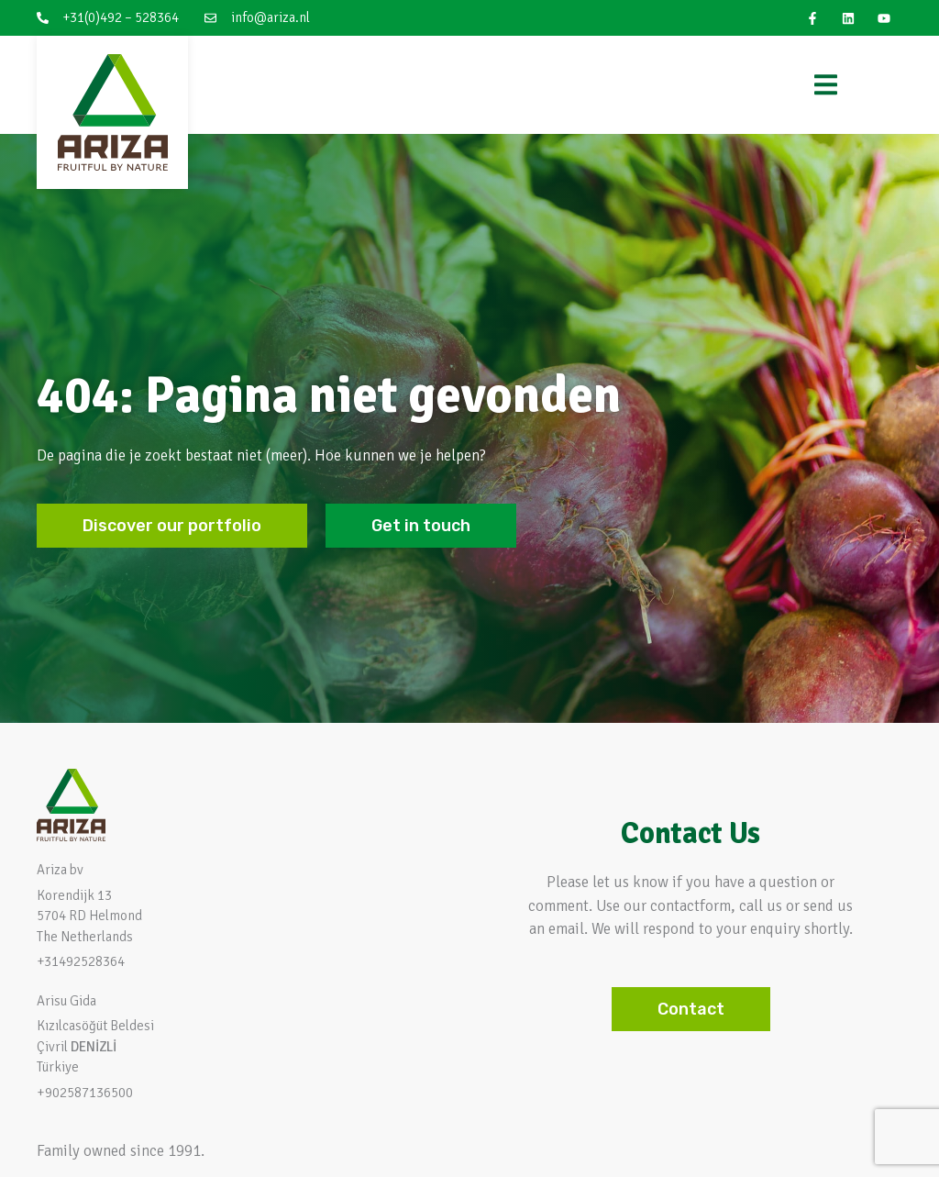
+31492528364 (81, 961)
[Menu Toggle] (825, 85)
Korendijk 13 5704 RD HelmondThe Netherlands (89, 916)
